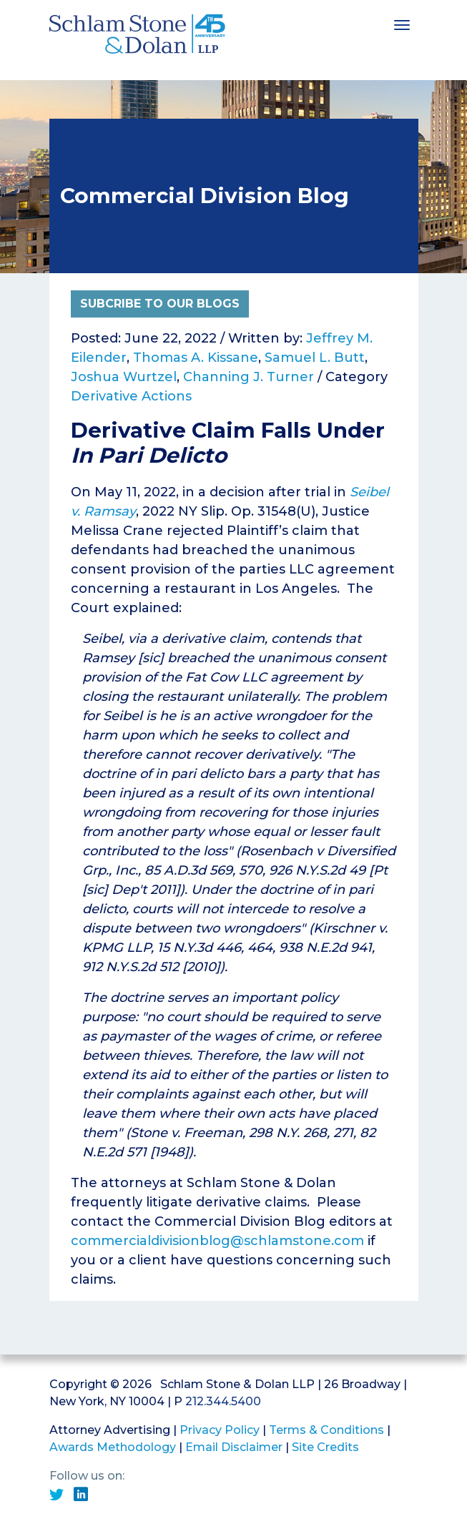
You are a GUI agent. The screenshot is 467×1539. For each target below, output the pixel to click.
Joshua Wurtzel (124, 377)
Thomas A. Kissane (195, 357)
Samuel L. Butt (315, 357)
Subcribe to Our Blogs (160, 303)
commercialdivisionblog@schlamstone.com (217, 1241)
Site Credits (325, 1447)
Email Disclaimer (233, 1447)
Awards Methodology (112, 1447)
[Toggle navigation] (401, 23)
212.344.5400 (223, 1401)
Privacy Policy (220, 1430)
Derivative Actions (131, 396)
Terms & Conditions (326, 1430)
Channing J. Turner (248, 377)
